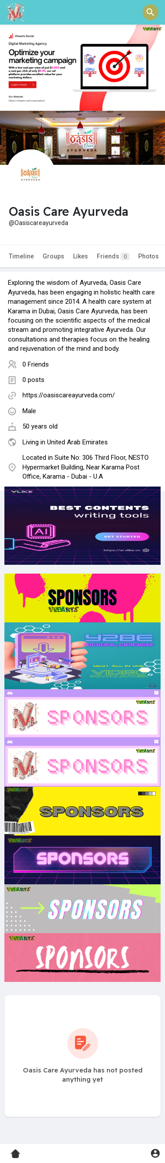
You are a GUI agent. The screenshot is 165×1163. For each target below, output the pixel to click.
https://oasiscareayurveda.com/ (68, 395)
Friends (113, 256)
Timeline (21, 256)
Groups (53, 256)
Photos (148, 256)
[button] (150, 12)
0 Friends (35, 364)
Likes (80, 256)
